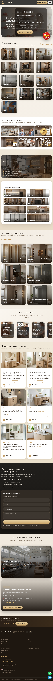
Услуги (29, 641)
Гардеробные (4, 643)
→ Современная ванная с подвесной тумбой (12, 416)
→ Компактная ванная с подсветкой (10, 382)
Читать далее (15, 380)
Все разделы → (5, 652)
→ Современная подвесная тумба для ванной (38, 416)
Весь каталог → (46, 44)
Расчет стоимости (42, 2)
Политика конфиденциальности (30, 679)
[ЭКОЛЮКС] (18, 2)
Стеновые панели (5, 648)
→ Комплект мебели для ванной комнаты (11, 452)
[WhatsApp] (30, 632)
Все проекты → (7, 239)
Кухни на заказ (4, 639)
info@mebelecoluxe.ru (8, 661)
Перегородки (4, 650)
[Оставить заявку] (46, 36)
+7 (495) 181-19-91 (9, 573)
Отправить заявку (26, 522)
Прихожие (3, 646)
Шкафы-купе (4, 641)
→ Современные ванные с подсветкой (37, 452)
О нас (29, 639)
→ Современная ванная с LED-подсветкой (37, 382)
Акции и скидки (31, 643)
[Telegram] (27, 632)
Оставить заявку (21, 623)
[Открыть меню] (50, 2)
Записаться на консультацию (13, 607)
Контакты (30, 646)
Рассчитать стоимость (25, 32)
